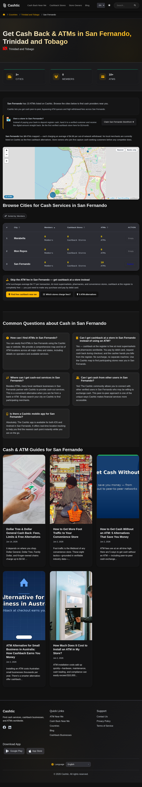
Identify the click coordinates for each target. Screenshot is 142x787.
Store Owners (75, 5)
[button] (57, 192)
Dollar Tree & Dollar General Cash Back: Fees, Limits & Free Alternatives (23, 533)
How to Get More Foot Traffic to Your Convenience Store (67, 533)
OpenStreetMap (123, 198)
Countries (13, 15)
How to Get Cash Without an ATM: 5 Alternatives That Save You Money (116, 533)
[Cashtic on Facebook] (4, 727)
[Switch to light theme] (109, 5)
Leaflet (111, 198)
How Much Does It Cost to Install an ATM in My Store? (70, 649)
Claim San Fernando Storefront (119, 122)
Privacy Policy (104, 721)
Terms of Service (105, 726)
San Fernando (22, 264)
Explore (130, 264)
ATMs (104, 227)
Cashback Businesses (61, 735)
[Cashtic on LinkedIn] (9, 727)
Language (57, 769)
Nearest (120, 150)
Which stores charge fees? (57, 294)
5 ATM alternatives (86, 294)
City (17, 227)
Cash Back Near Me (36, 5)
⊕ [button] (6, 161)
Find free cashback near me (23, 294)
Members (49, 227)
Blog (87, 5)
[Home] (4, 14)
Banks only (131, 150)
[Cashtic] (11, 5)
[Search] (134, 5)
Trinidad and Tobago (30, 15)
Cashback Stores (57, 5)
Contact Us (102, 716)
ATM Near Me (56, 716)
